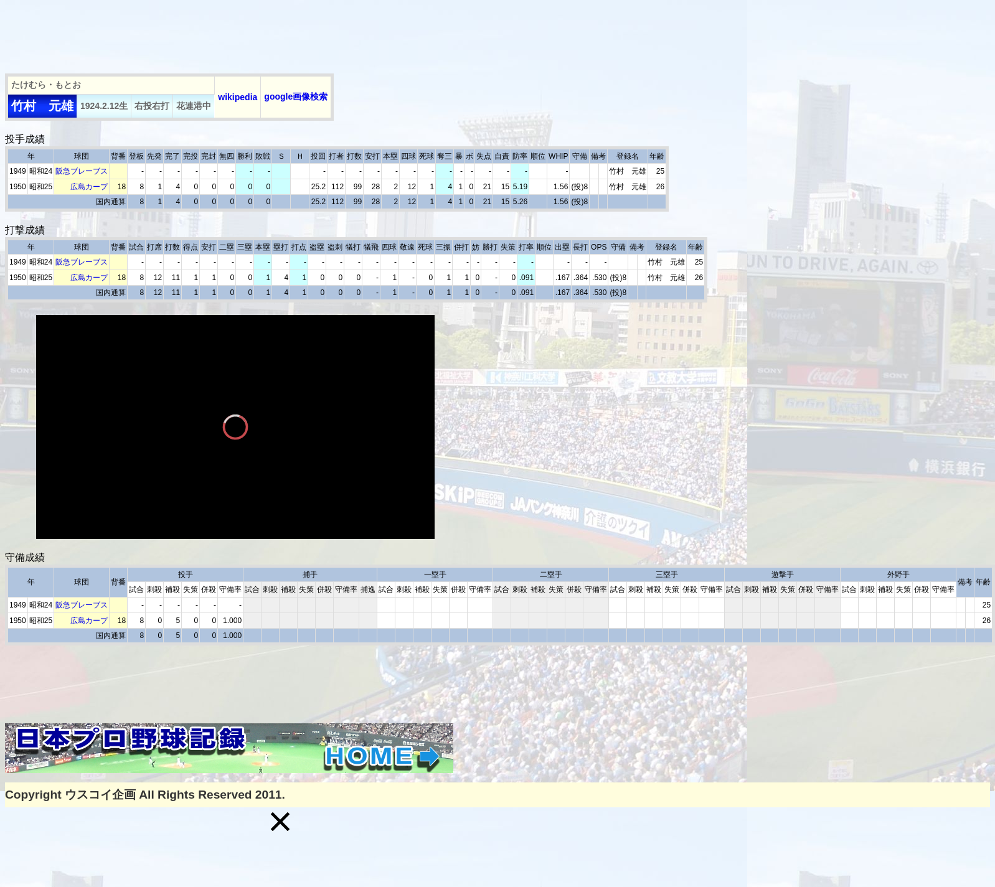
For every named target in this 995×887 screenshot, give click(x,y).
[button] (280, 821)
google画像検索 (296, 96)
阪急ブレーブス (81, 171)
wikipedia (237, 97)
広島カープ (89, 186)
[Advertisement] (231, 33)
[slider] (235, 511)
